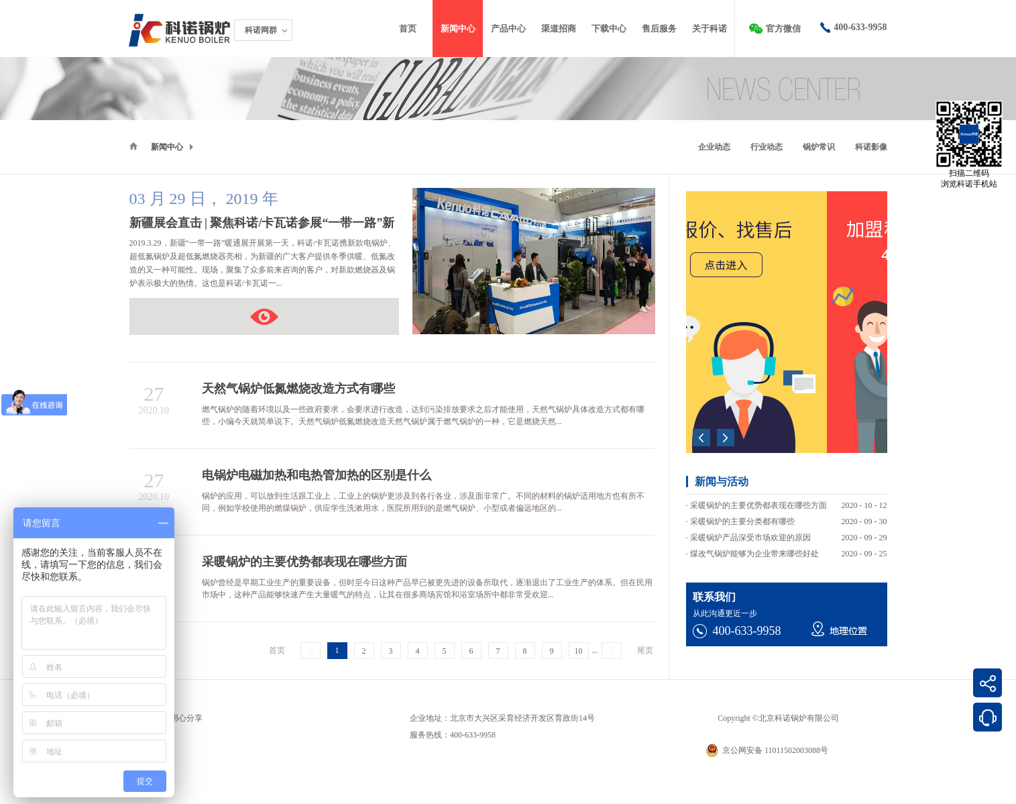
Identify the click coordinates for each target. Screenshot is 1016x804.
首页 (407, 28)
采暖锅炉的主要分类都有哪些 (742, 525)
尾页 (645, 650)
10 (579, 651)
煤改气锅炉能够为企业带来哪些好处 (754, 557)
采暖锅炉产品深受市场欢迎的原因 (750, 541)
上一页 (310, 650)
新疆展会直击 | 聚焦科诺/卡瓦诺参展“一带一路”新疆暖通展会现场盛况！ (264, 316)
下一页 (612, 650)
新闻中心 (167, 147)
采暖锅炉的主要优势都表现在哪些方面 (758, 509)
